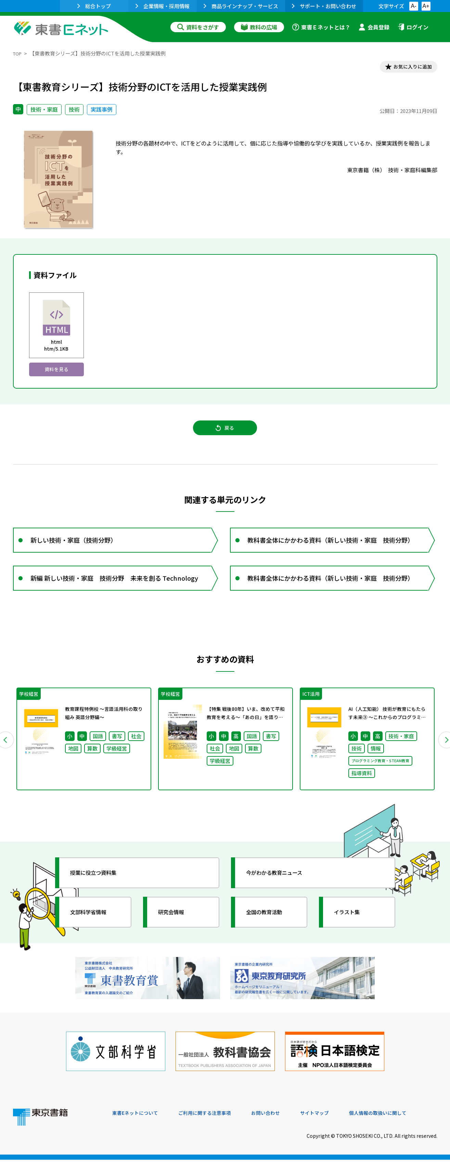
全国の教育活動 (270, 934)
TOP (18, 53)
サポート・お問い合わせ (324, 6)
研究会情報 (176, 934)
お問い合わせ (282, 1124)
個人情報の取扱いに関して (404, 1124)
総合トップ (94, 6)
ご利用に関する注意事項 (215, 1124)
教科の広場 (259, 27)
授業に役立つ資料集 (100, 895)
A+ (425, 6)
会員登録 (374, 27)
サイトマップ (335, 1124)
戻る (225, 436)
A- (413, 6)
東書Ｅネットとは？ (321, 27)
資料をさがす (198, 27)
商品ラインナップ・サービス (241, 6)
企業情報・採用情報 (163, 6)
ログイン (413, 27)
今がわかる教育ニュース (282, 895)
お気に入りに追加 (407, 68)
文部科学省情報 (94, 934)
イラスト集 (352, 934)
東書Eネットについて (138, 1124)
